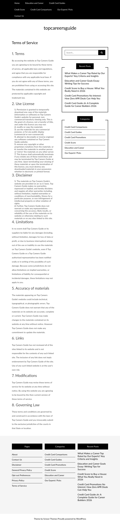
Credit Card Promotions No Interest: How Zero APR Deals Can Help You (83, 97)
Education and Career (34, 3)
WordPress (81, 519)
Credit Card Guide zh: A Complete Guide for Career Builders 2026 (82, 104)
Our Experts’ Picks (65, 9)
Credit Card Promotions (75, 137)
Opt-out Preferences (21, 475)
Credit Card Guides (57, 3)
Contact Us (19, 16)
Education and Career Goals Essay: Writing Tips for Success (82, 82)
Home (17, 3)
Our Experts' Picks (73, 153)
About (15, 454)
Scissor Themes (50, 519)
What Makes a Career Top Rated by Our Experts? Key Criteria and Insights (85, 74)
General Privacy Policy (22, 470)
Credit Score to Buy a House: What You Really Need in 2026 (84, 89)
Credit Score (19, 9)
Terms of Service (19, 485)
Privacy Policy (18, 480)
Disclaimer (16, 465)
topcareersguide (60, 28)
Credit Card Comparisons (41, 9)
